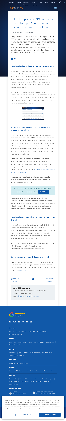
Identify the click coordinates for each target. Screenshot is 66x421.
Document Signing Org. (27, 382)
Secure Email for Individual (44, 371)
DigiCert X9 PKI (13, 384)
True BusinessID (35, 353)
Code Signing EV (14, 382)
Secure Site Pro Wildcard (36, 342)
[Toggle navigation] (55, 8)
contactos (22, 270)
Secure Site (12, 342)
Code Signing (50, 379)
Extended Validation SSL (36, 379)
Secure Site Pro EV (14, 345)
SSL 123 (11, 332)
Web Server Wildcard (15, 334)
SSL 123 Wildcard (21, 332)
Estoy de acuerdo (50, 415)
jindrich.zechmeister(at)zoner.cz (28, 296)
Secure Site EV (50, 342)
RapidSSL (12, 363)
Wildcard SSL (23, 379)
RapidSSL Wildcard (22, 363)
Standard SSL (13, 379)
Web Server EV (41, 332)
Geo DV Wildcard (23, 353)
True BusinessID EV (47, 353)
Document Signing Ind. (43, 382)
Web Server (31, 332)
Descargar (43, 192)
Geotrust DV (13, 353)
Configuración (27, 415)
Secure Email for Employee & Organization (21, 371)
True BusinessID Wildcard (16, 355)
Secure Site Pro (22, 342)
